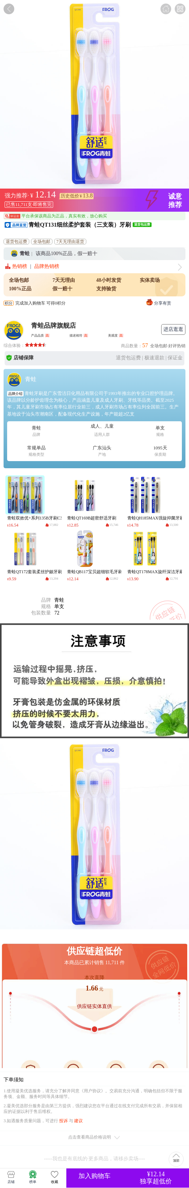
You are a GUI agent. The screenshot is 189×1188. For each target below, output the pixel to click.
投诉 (63, 1120)
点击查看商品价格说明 (94, 1138)
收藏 (54, 1177)
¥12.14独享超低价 (156, 1178)
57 (145, 345)
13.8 (88, 195)
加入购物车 (94, 1175)
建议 (78, 1120)
